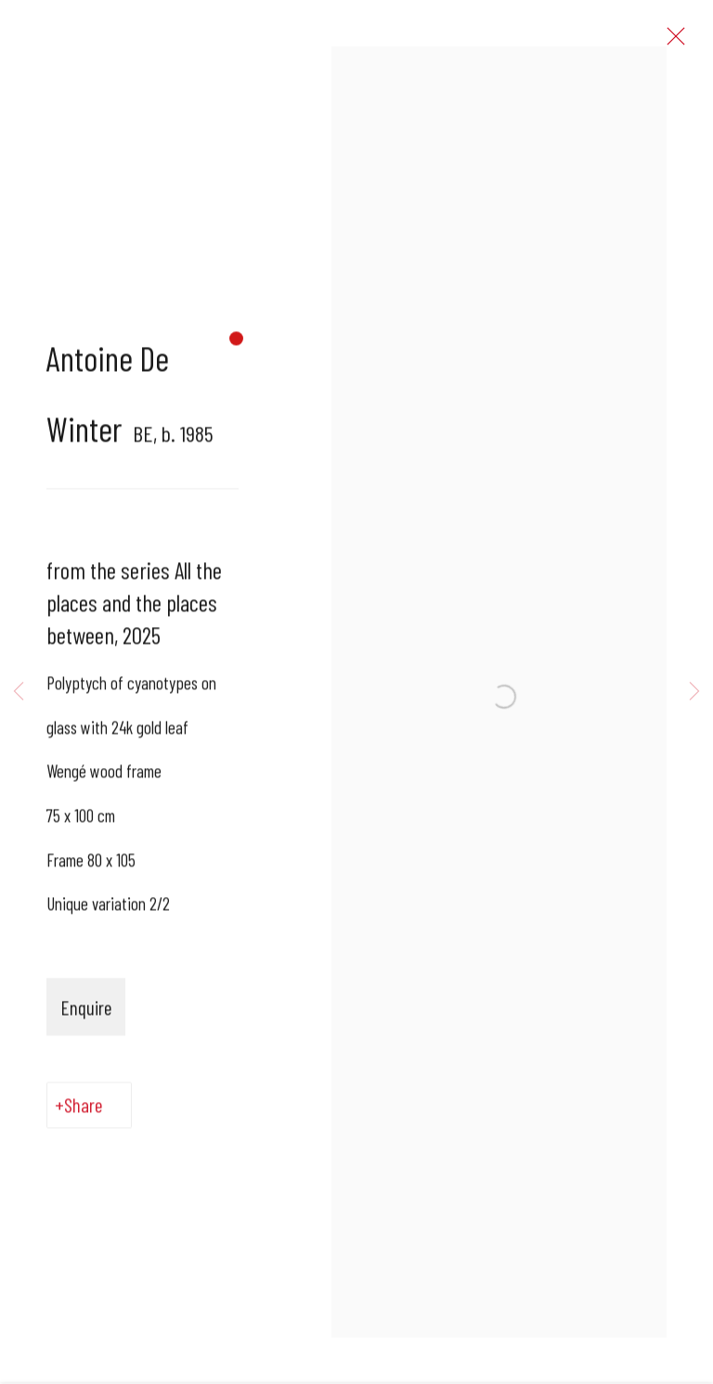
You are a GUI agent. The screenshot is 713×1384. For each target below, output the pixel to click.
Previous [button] (18, 692)
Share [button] (83, 1114)
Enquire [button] (85, 1017)
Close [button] (684, 42)
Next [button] (694, 692)
